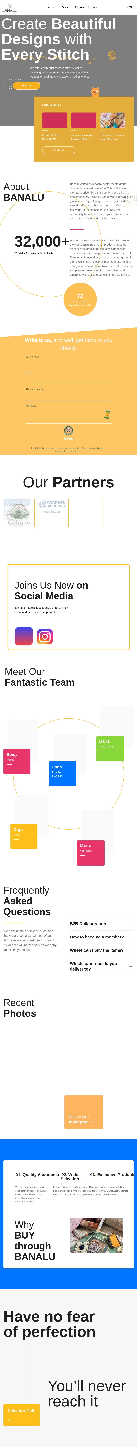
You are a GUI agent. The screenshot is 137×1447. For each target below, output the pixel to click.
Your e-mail (32, 356)
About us (26, 86)
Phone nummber (35, 389)
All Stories (59, 150)
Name (29, 373)
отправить (68, 434)
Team (65, 7)
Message (31, 405)
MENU (130, 7)
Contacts (92, 7)
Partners (79, 7)
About (51, 7)
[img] (54, 120)
